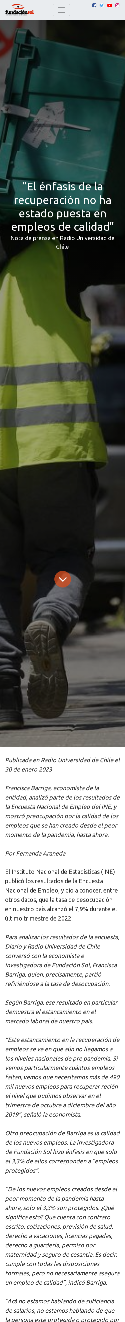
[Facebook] (94, 5)
